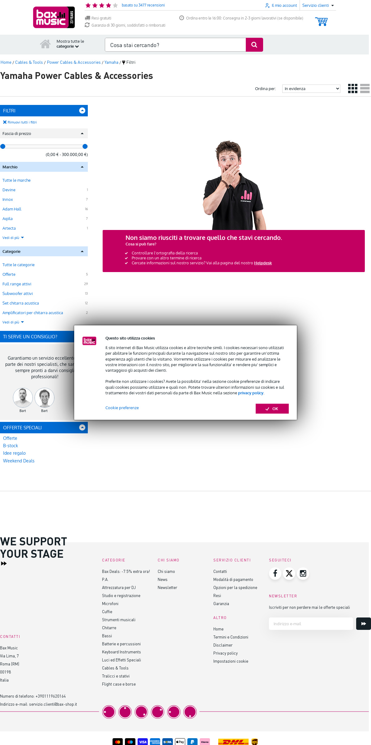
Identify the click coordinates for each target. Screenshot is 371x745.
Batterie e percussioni (121, 643)
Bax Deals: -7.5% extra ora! (126, 571)
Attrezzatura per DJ (119, 587)
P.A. (105, 579)
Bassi (107, 635)
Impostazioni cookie (230, 661)
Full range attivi (16, 283)
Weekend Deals (19, 460)
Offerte (8, 274)
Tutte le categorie (18, 264)
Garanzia (221, 603)
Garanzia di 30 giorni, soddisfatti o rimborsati (125, 25)
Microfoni (110, 603)
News (163, 579)
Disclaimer (222, 645)
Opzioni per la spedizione (235, 587)
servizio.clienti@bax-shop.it (53, 704)
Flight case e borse (119, 684)
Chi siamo (166, 571)
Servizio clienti (232, 560)
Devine (8, 189)
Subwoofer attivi (17, 293)
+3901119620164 (51, 696)
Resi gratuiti (98, 18)
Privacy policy (225, 653)
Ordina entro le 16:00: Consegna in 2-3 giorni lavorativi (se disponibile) (241, 18)
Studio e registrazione (121, 595)
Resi (217, 595)
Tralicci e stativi (116, 675)
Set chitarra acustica (20, 303)
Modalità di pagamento (233, 579)
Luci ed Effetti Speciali (121, 659)
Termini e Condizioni (230, 636)
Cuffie (107, 611)
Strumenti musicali (118, 619)
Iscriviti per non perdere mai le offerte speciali (309, 607)
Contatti (220, 571)
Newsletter (167, 587)
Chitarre (109, 627)
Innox (7, 199)
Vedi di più (13, 238)
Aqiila (7, 218)
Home (218, 628)
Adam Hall (11, 208)
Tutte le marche (16, 180)
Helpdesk (263, 262)
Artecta (9, 228)
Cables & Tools (115, 667)
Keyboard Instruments (121, 651)
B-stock (10, 445)
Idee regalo (14, 453)
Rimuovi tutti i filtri (22, 122)
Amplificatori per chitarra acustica (32, 312)
